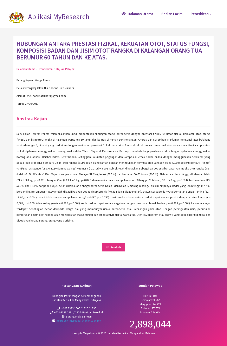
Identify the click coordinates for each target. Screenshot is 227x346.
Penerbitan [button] (201, 13)
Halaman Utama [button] (137, 13)
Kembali (113, 247)
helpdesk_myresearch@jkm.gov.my (79, 320)
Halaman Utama (26, 69)
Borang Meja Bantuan (79, 316)
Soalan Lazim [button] (171, 13)
